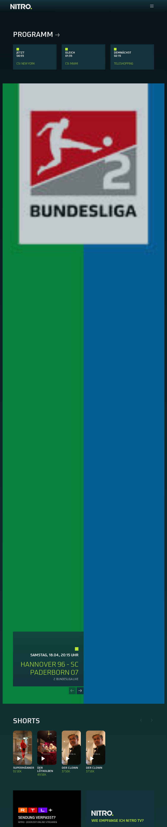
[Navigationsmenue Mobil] (152, 6)
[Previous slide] (72, 690)
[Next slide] (80, 690)
